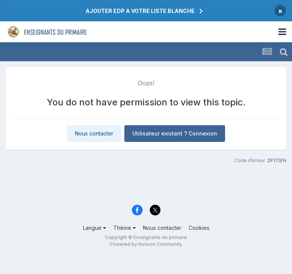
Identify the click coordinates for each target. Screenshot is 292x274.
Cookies (199, 228)
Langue (94, 228)
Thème (124, 228)
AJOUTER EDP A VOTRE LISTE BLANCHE (140, 11)
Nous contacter (94, 133)
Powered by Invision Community (146, 244)
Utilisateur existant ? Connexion (174, 133)
